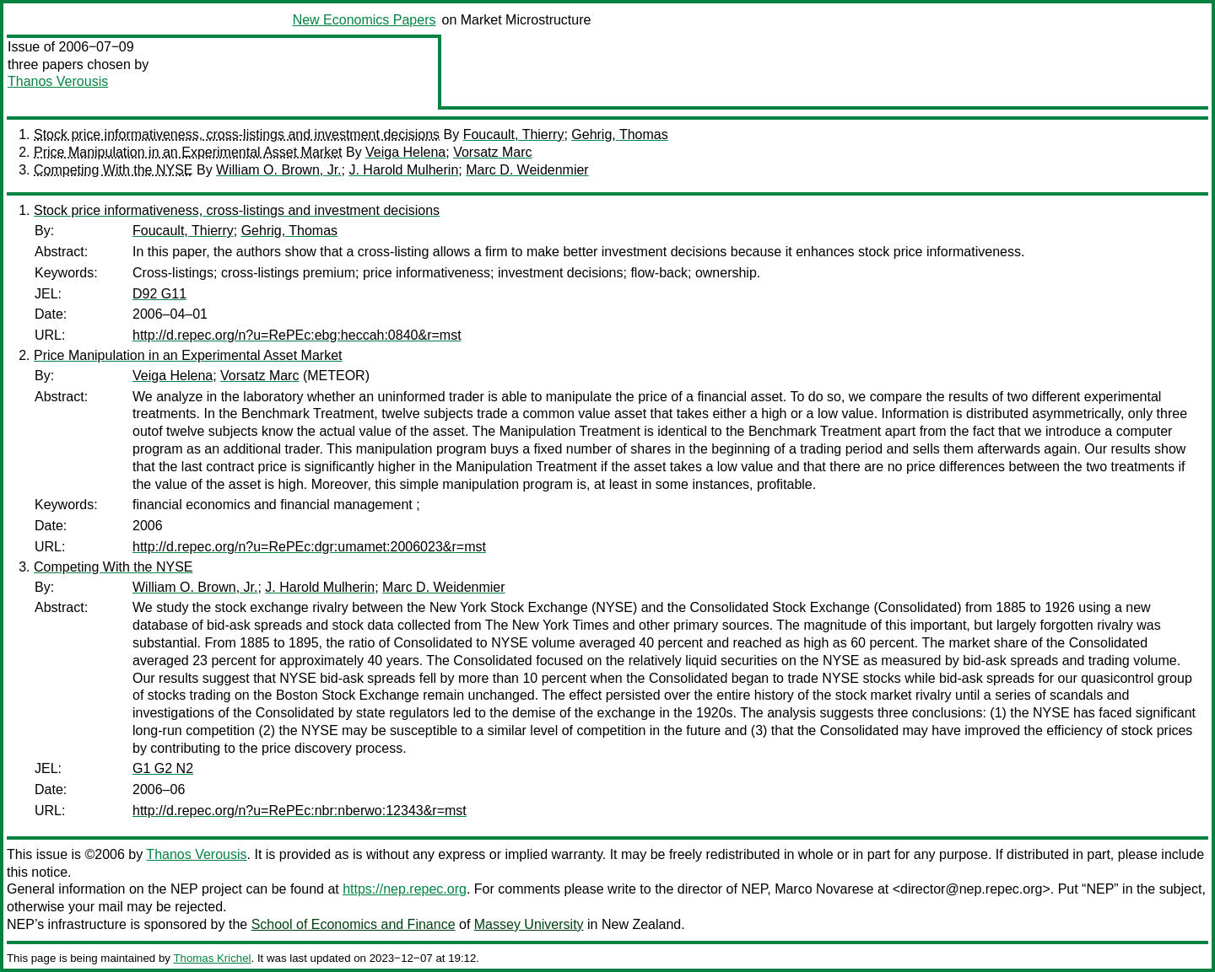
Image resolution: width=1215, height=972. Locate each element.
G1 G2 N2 (162, 768)
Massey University (529, 924)
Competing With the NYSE (113, 170)
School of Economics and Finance (353, 924)
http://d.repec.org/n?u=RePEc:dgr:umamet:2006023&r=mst (309, 547)
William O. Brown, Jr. (278, 170)
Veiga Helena (405, 152)
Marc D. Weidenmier (527, 170)
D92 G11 (159, 294)
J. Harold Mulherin (403, 170)
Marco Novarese (824, 889)
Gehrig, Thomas (619, 134)
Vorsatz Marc (492, 152)
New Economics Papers (364, 20)
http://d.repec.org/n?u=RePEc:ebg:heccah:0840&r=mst (297, 335)
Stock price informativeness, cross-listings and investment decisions (237, 134)
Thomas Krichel (212, 958)
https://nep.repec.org (405, 889)
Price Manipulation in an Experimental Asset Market (188, 152)
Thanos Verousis (58, 81)
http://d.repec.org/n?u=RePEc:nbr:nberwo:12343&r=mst (299, 810)
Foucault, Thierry (513, 134)
